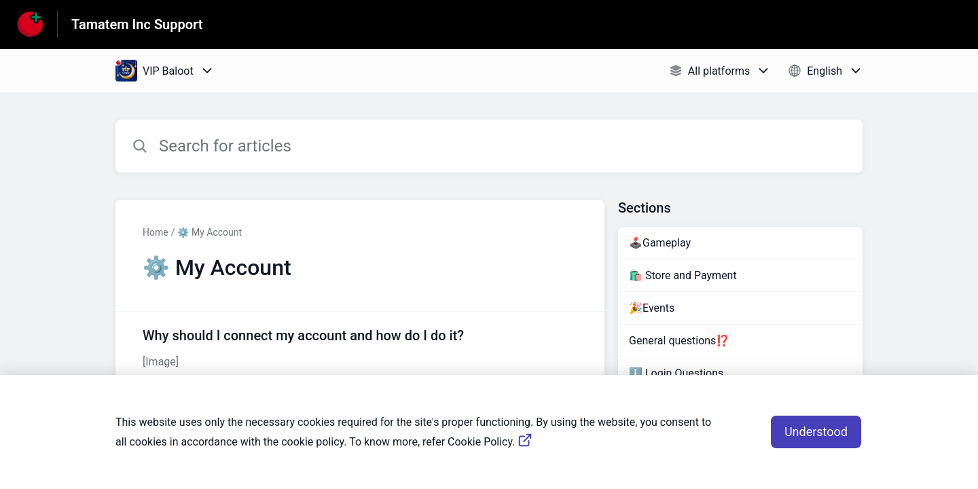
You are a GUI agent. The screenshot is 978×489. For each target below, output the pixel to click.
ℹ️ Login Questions (676, 373)
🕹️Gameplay (660, 242)
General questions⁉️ (679, 340)
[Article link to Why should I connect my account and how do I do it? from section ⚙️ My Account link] (360, 347)
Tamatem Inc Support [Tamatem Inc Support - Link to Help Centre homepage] (137, 24)
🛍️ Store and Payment (683, 275)
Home (155, 232)
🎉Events (651, 308)
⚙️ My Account (209, 232)
